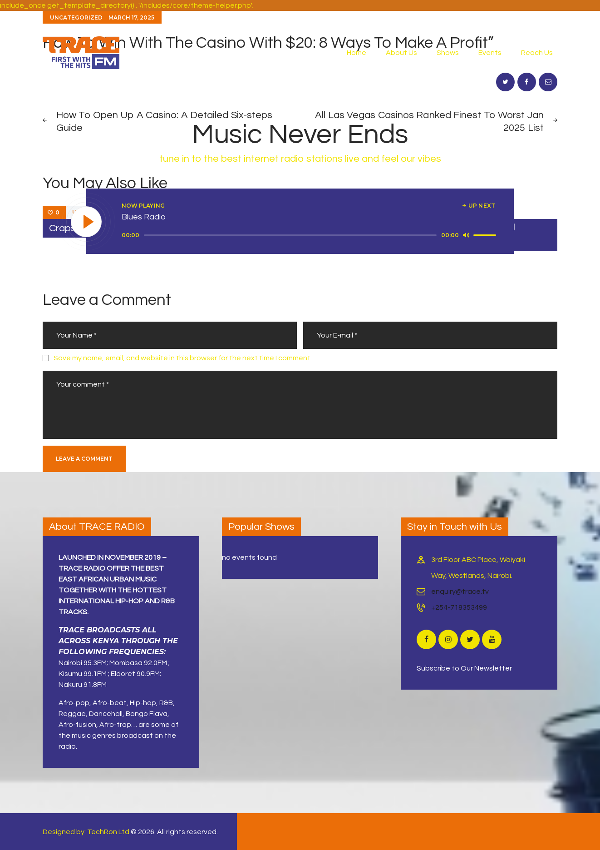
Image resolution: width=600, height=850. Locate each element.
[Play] (86, 222)
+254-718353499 (459, 607)
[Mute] (466, 234)
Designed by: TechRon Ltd (86, 831)
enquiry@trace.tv (460, 591)
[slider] (290, 235)
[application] (310, 235)
